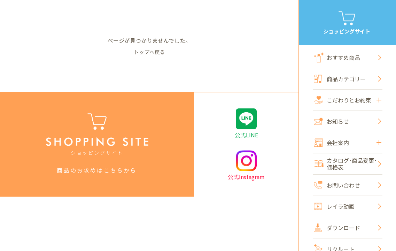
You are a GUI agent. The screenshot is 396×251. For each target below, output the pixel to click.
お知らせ (331, 121)
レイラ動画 (334, 206)
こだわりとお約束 (347, 100)
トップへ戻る (149, 51)
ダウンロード (337, 227)
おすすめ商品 (337, 58)
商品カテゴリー (340, 79)
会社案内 (347, 142)
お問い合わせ (337, 185)
